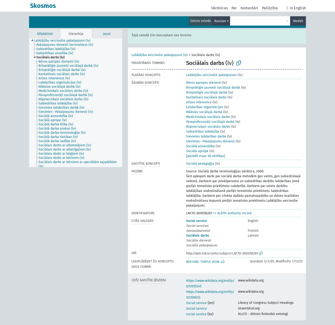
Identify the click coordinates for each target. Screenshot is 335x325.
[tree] (75, 103)
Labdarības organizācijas (204, 107)
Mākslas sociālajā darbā (204, 112)
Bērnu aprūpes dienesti (203, 83)
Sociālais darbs (197, 236)
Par (234, 8)
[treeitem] (64, 41)
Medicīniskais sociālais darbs (208, 117)
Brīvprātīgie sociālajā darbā (206, 92)
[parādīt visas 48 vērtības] (205, 156)
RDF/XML (192, 262)
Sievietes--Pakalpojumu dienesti (210, 141)
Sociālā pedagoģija (200, 164)
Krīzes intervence (199, 102)
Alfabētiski (45, 34)
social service (196, 314)
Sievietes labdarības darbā (206, 136)
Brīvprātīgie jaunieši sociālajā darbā (213, 88)
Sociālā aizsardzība (200, 146)
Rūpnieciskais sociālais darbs (208, 127)
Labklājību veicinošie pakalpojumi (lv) (159, 55)
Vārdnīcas (219, 8)
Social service (196, 221)
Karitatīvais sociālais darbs (206, 97)
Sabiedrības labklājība (202, 132)
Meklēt (298, 21)
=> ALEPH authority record (232, 213)
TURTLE (205, 262)
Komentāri (249, 8)
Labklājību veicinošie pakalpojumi (211, 75)
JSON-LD (218, 262)
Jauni (107, 34)
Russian (220, 21)
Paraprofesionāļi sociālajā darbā (210, 122)
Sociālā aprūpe (197, 151)
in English (298, 8)
